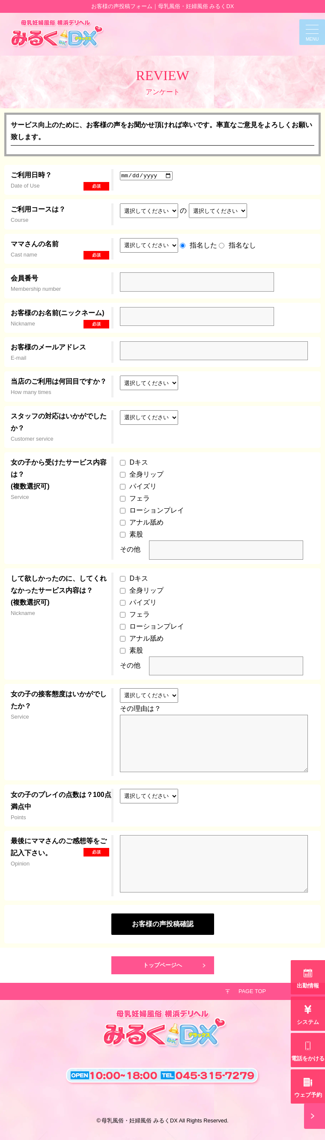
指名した (203, 244)
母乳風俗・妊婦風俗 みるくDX (139, 1120)
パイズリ (143, 486)
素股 (136, 534)
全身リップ (146, 474)
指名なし (242, 244)
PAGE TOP (252, 991)
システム (308, 1022)
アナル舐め (146, 522)
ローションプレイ (156, 510)
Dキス (138, 462)
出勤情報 (308, 985)
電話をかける (308, 1058)
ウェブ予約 (308, 1095)
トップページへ (162, 965)
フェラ (139, 498)
